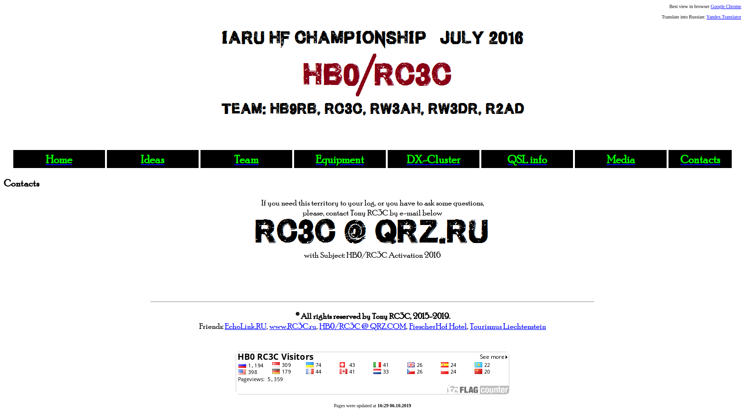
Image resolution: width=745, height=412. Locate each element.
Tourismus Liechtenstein (508, 326)
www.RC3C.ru (292, 326)
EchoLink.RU (246, 326)
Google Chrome (726, 6)
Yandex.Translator (724, 16)
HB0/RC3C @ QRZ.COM (362, 326)
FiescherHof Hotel (438, 326)
